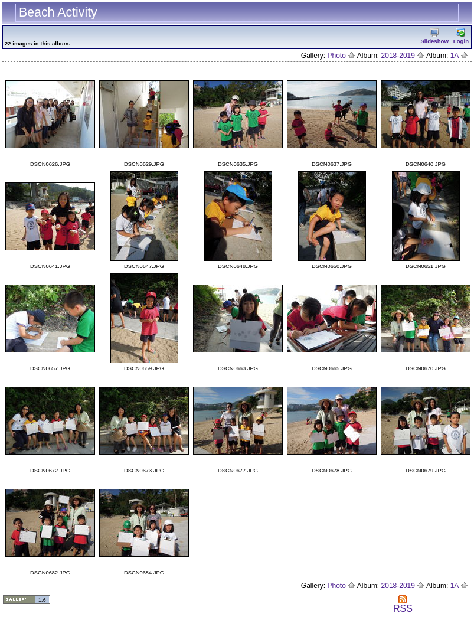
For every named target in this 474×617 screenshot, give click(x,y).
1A (459, 55)
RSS (403, 604)
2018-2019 (403, 55)
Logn (461, 36)
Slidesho (434, 36)
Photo (341, 55)
